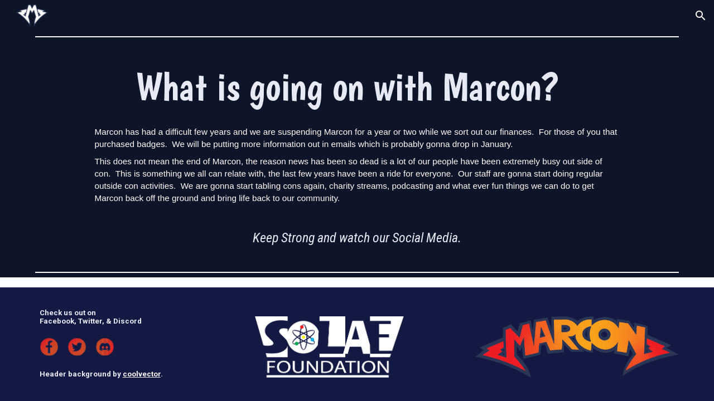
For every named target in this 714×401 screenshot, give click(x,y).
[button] (700, 15)
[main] (357, 86)
